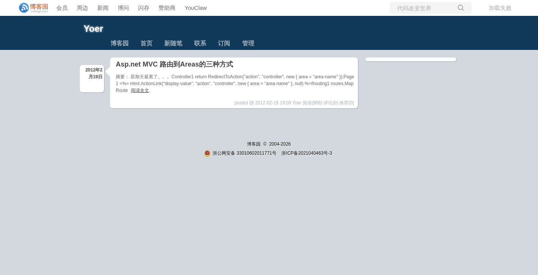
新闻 (103, 8)
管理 (248, 43)
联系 (200, 43)
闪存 (143, 8)
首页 (146, 43)
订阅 (224, 43)
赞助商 (167, 8)
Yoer (93, 28)
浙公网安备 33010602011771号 (240, 153)
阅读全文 (140, 90)
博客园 (119, 43)
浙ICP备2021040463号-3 (306, 153)
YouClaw (196, 8)
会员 (62, 8)
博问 (123, 8)
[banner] (30, 8)
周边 (82, 8)
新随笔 (173, 43)
